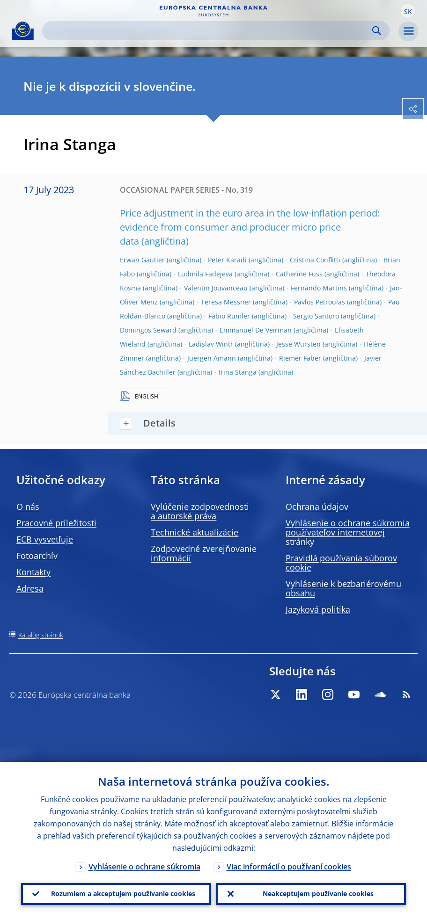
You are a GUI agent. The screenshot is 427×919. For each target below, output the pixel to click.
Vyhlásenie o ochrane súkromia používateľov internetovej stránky (348, 532)
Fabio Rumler (229, 315)
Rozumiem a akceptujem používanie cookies (123, 893)
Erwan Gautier (142, 259)
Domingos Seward (148, 330)
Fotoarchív (37, 555)
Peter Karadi (227, 259)
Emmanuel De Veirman (256, 330)
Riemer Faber (300, 358)
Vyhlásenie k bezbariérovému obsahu (343, 588)
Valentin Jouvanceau (216, 287)
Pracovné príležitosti (56, 522)
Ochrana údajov (317, 506)
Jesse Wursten (298, 344)
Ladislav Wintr (211, 344)
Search (376, 30)
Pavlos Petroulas (319, 301)
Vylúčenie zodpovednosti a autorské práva (200, 511)
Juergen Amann (211, 358)
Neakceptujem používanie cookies (318, 893)
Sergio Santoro (316, 315)
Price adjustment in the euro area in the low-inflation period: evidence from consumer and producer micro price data (250, 227)
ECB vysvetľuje (44, 539)
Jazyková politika (318, 609)
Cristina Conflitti (315, 259)
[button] (408, 11)
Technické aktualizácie (194, 532)
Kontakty (33, 572)
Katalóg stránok (40, 634)
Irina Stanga (238, 372)
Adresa (30, 588)
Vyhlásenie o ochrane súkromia (144, 866)
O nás (27, 506)
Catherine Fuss (299, 273)
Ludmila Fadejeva (205, 273)
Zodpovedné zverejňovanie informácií (204, 553)
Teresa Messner (226, 301)
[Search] (208, 30)
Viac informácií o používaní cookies (289, 866)
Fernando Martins (319, 287)
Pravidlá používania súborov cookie (341, 562)
